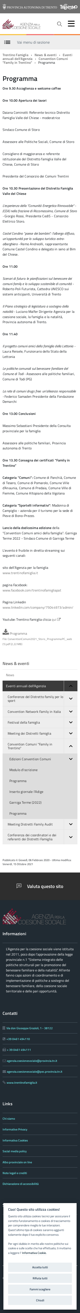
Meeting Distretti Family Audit (42, 824)
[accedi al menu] (71, 23)
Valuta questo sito (40, 886)
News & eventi (46, 54)
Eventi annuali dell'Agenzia (41, 686)
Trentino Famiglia (15, 54)
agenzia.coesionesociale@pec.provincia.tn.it (34, 1071)
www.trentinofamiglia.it (20, 572)
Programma (37, 638)
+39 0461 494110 (18, 1039)
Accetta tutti (40, 1267)
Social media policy (15, 1151)
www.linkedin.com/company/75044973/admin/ (38, 607)
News (10, 674)
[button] (70, 686)
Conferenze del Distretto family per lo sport (42, 698)
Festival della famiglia (42, 722)
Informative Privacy (15, 1129)
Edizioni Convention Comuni (43, 759)
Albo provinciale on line (17, 1162)
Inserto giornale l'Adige (26, 791)
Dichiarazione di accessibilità (21, 1183)
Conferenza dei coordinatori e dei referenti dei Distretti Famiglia (42, 837)
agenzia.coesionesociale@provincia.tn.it (32, 1060)
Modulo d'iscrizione (23, 769)
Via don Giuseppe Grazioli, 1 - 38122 (29, 1028)
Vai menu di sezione (33, 42)
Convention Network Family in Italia (42, 711)
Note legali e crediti (15, 1173)
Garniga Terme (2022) (25, 802)
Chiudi (40, 1300)
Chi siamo (9, 1118)
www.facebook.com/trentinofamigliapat (32, 590)
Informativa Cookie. (34, 1253)
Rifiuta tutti (40, 1278)
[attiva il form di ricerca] (59, 24)
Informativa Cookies (15, 1140)
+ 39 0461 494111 (19, 1049)
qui (56, 619)
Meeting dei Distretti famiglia (42, 733)
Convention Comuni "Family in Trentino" (42, 746)
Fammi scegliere (40, 1289)
